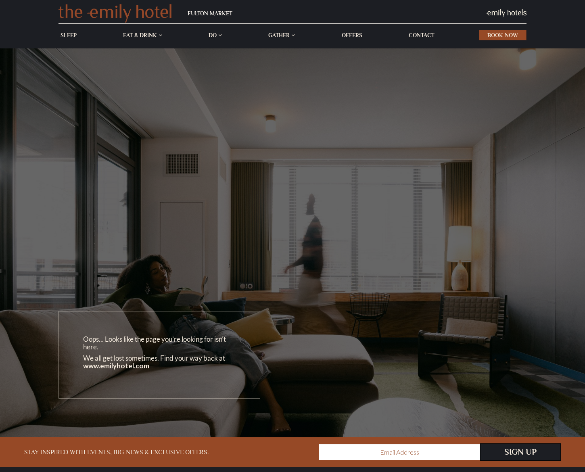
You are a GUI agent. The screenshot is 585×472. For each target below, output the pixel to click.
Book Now (502, 35)
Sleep (69, 35)
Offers (352, 35)
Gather (281, 35)
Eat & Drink (142, 35)
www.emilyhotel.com (116, 365)
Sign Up (520, 452)
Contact (422, 35)
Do (215, 35)
